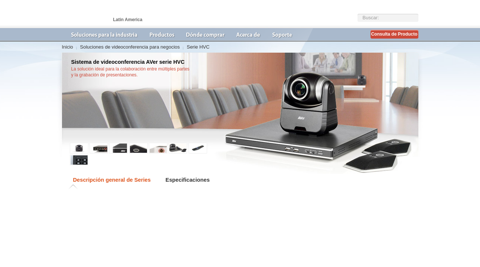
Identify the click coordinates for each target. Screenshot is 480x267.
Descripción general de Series (112, 180)
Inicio (67, 47)
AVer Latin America (99, 14)
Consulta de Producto (394, 34)
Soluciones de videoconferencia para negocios (130, 47)
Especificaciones (188, 180)
